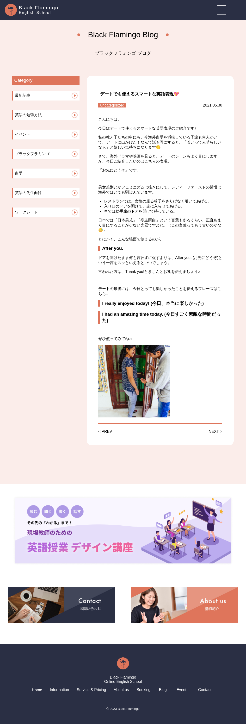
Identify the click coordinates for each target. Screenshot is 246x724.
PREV (107, 431)
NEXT (214, 431)
